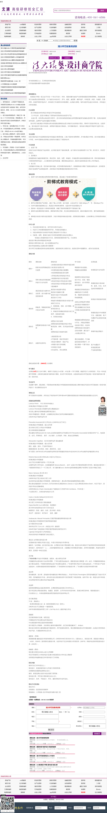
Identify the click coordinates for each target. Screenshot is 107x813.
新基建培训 (98, 24)
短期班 (83, 33)
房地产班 (8, 24)
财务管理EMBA (5, 78)
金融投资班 (68, 24)
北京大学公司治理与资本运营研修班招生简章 (14, 54)
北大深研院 (98, 36)
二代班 (98, 27)
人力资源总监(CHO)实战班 (9, 84)
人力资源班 (53, 30)
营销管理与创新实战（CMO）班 (11, 81)
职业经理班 (37, 24)
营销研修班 (22, 30)
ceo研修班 (23, 24)
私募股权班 (53, 33)
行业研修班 (53, 27)
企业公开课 (68, 36)
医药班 (83, 27)
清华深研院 (98, 30)
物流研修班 (22, 33)
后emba (98, 33)
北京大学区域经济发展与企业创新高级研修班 (14, 75)
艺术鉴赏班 (37, 33)
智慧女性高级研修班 (7, 90)
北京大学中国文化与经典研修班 (10, 72)
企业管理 (8, 30)
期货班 (68, 33)
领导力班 (8, 27)
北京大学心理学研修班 (8, 69)
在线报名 (86, 40)
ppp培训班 (53, 36)
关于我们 (53, 796)
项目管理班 (37, 30)
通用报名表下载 (54, 58)
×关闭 (3, 795)
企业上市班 (37, 36)
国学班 (83, 24)
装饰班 (23, 36)
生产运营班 (37, 27)
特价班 (83, 36)
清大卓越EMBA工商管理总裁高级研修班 (13, 48)
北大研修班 (22, 27)
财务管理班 (53, 24)
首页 (1, 2)
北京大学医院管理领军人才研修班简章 (12, 57)
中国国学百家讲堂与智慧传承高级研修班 (13, 87)
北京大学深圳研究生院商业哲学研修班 (12, 51)
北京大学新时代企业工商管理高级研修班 (13, 93)
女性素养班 (68, 27)
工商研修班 (7, 33)
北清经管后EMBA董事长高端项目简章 (12, 60)
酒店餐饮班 (68, 30)
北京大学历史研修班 (7, 66)
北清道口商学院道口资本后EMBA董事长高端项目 (16, 63)
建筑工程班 (83, 30)
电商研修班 (7, 36)
